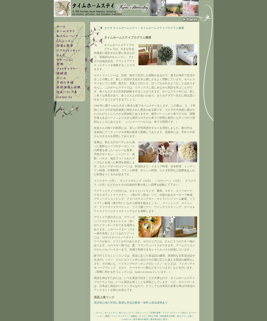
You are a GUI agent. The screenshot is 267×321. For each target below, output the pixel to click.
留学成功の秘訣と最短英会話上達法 (150, 319)
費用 (107, 316)
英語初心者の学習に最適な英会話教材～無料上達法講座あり (131, 302)
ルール (142, 316)
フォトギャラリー (120, 316)
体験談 (134, 316)
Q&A (184, 313)
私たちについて (126, 313)
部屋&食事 (155, 313)
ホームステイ (110, 313)
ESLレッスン (142, 313)
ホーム (99, 313)
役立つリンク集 (184, 316)
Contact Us (126, 319)
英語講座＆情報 (167, 316)
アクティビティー (171, 313)
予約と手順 (152, 316)
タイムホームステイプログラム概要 (162, 28)
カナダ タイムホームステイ (121, 28)
